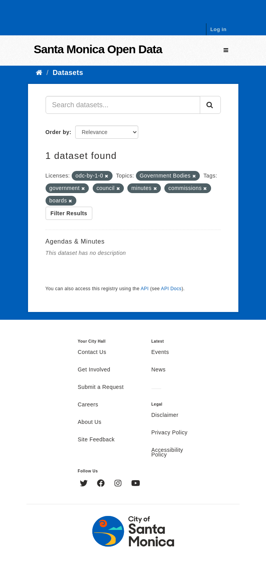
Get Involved (94, 370)
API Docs (171, 288)
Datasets (68, 73)
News (158, 370)
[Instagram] (119, 484)
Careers (88, 405)
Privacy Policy (169, 433)
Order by (58, 132)
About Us (90, 422)
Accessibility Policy (167, 453)
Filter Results (69, 213)
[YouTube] (135, 484)
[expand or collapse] (226, 50)
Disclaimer (165, 415)
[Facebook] (102, 484)
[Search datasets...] (123, 105)
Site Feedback (96, 440)
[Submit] (210, 105)
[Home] (39, 73)
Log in (218, 29)
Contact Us (92, 352)
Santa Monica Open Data (98, 49)
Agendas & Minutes (75, 241)
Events (160, 352)
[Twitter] (84, 484)
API (144, 288)
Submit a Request (101, 387)
